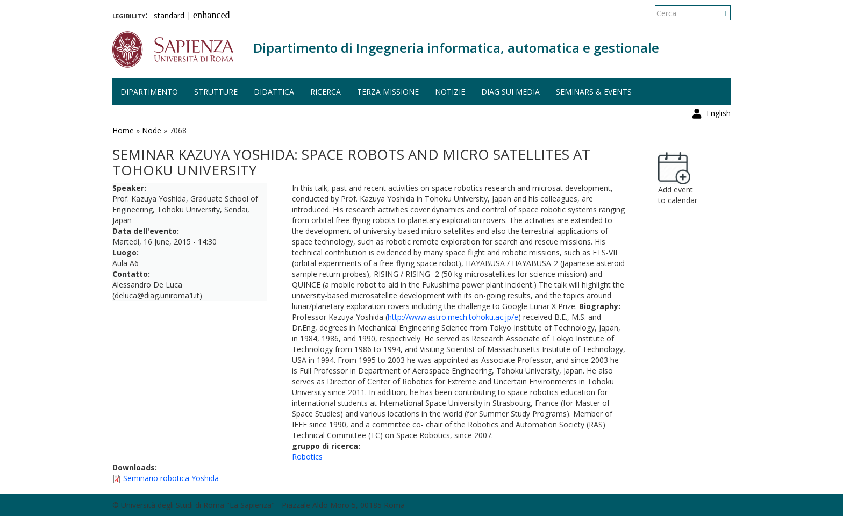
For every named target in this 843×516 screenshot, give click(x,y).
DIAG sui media (510, 92)
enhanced (211, 15)
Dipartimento (149, 92)
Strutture (216, 92)
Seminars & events (594, 92)
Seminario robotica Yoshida (171, 478)
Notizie (450, 92)
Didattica (274, 92)
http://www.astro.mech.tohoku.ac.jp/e (453, 317)
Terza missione (388, 92)
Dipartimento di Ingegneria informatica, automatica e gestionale (456, 47)
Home (123, 130)
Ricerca (325, 92)
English (718, 13)
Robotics (307, 457)
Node (151, 130)
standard (169, 15)
